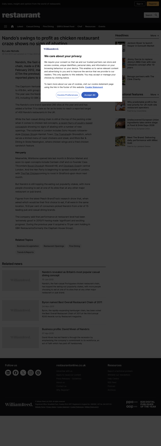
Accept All (89, 95)
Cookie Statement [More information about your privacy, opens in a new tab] (94, 87)
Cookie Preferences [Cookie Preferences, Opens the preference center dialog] (67, 95)
